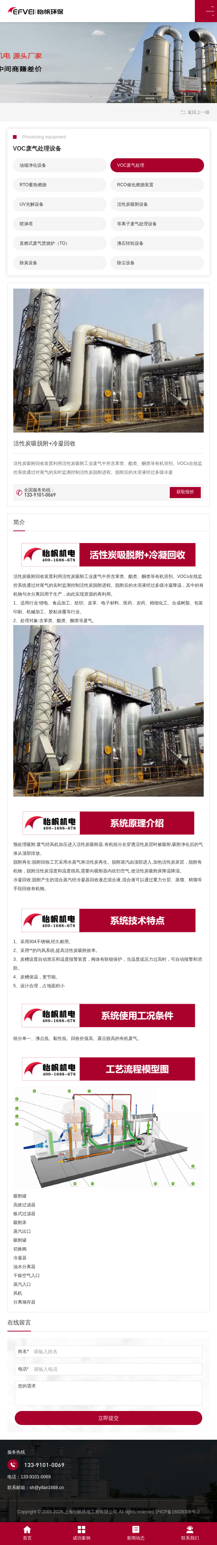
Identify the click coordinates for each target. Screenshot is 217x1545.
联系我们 (190, 1533)
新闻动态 (136, 1533)
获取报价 (182, 492)
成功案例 (81, 1533)
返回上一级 (195, 112)
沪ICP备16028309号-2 (177, 1511)
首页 (27, 1533)
